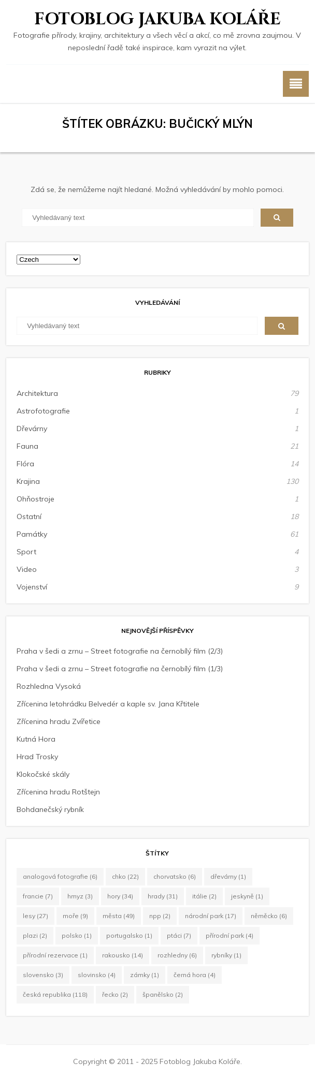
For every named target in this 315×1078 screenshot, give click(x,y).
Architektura (37, 393)
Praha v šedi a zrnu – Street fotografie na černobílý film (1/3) (120, 668)
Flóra (25, 463)
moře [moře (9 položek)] (75, 916)
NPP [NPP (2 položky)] (159, 916)
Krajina (28, 481)
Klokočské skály (43, 774)
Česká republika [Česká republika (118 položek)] (55, 994)
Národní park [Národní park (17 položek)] (210, 916)
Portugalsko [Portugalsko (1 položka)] (129, 935)
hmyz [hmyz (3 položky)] (80, 896)
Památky (32, 534)
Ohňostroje (35, 499)
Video (27, 569)
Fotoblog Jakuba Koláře (157, 19)
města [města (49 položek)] (119, 916)
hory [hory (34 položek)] (120, 896)
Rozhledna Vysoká (49, 686)
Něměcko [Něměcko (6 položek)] (269, 916)
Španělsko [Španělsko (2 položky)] (162, 994)
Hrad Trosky (37, 756)
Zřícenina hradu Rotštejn (58, 791)
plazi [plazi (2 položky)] (35, 935)
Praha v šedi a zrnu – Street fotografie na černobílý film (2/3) (120, 651)
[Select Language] (48, 259)
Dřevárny (32, 428)
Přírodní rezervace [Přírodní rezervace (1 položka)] (55, 955)
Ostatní (29, 516)
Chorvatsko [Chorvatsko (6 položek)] (174, 876)
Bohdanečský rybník (50, 809)
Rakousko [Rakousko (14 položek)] (122, 955)
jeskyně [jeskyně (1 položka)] (247, 896)
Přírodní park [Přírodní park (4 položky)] (229, 935)
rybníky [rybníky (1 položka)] (226, 955)
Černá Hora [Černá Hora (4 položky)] (195, 975)
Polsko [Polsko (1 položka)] (77, 935)
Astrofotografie (43, 411)
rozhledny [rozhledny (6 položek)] (177, 955)
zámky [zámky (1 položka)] (144, 975)
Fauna (27, 446)
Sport (26, 551)
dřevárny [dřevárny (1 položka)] (228, 876)
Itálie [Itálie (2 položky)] (204, 896)
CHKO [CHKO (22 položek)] (125, 876)
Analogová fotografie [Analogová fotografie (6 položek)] (60, 876)
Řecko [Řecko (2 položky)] (115, 994)
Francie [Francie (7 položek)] (38, 896)
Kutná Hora (36, 739)
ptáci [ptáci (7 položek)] (179, 935)
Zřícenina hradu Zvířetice (59, 721)
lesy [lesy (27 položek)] (35, 916)
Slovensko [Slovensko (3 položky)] (43, 975)
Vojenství (32, 587)
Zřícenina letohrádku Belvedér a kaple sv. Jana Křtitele (108, 703)
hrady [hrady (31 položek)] (163, 896)
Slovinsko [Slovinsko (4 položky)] (97, 975)
